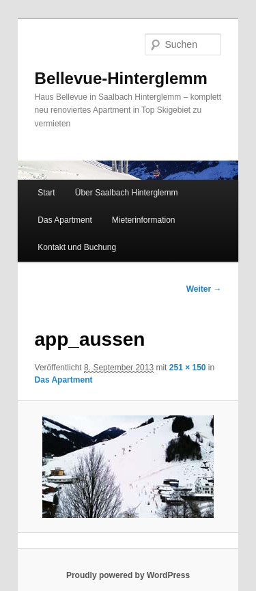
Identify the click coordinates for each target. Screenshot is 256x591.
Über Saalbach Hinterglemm (126, 192)
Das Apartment (64, 220)
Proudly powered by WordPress (128, 575)
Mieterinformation (143, 220)
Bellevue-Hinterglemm (121, 78)
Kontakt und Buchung (77, 247)
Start (46, 192)
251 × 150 (187, 367)
